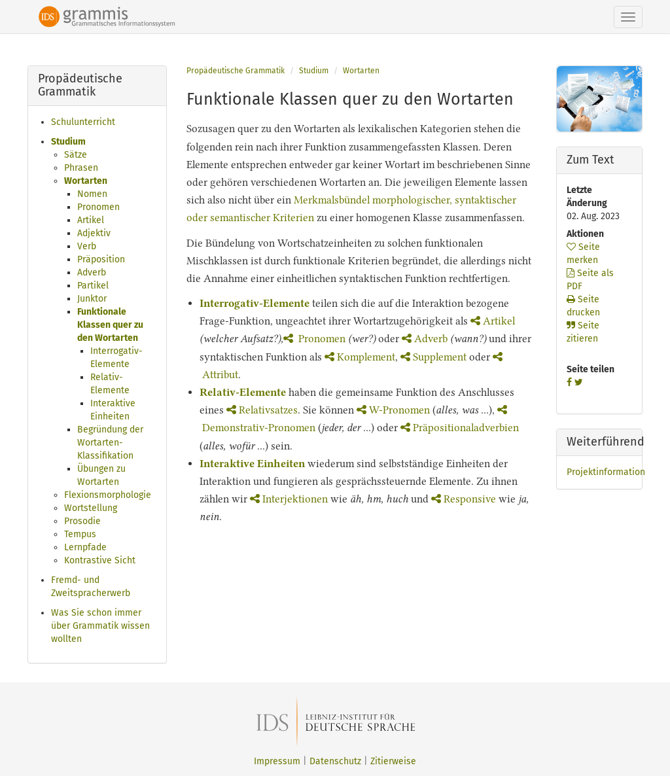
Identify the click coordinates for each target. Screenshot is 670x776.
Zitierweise (393, 761)
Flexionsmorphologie (107, 495)
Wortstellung (90, 508)
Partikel (93, 285)
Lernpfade (85, 547)
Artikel (90, 220)
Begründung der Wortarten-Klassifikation (110, 442)
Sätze (75, 154)
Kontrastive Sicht (99, 560)
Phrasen (81, 167)
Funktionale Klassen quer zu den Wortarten (110, 325)
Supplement (433, 357)
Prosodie (82, 521)
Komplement (360, 357)
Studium (68, 141)
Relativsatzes (262, 410)
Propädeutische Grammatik (235, 70)
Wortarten (85, 180)
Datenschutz (335, 761)
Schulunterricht (83, 122)
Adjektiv (94, 233)
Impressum (277, 761)
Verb (86, 246)
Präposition (101, 259)
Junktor (92, 298)
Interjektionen (289, 499)
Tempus (80, 534)
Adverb (91, 272)
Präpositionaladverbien (459, 427)
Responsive (463, 499)
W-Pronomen (394, 410)
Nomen (92, 194)
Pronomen (98, 207)
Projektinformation (606, 472)
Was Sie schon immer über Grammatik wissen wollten (100, 625)
